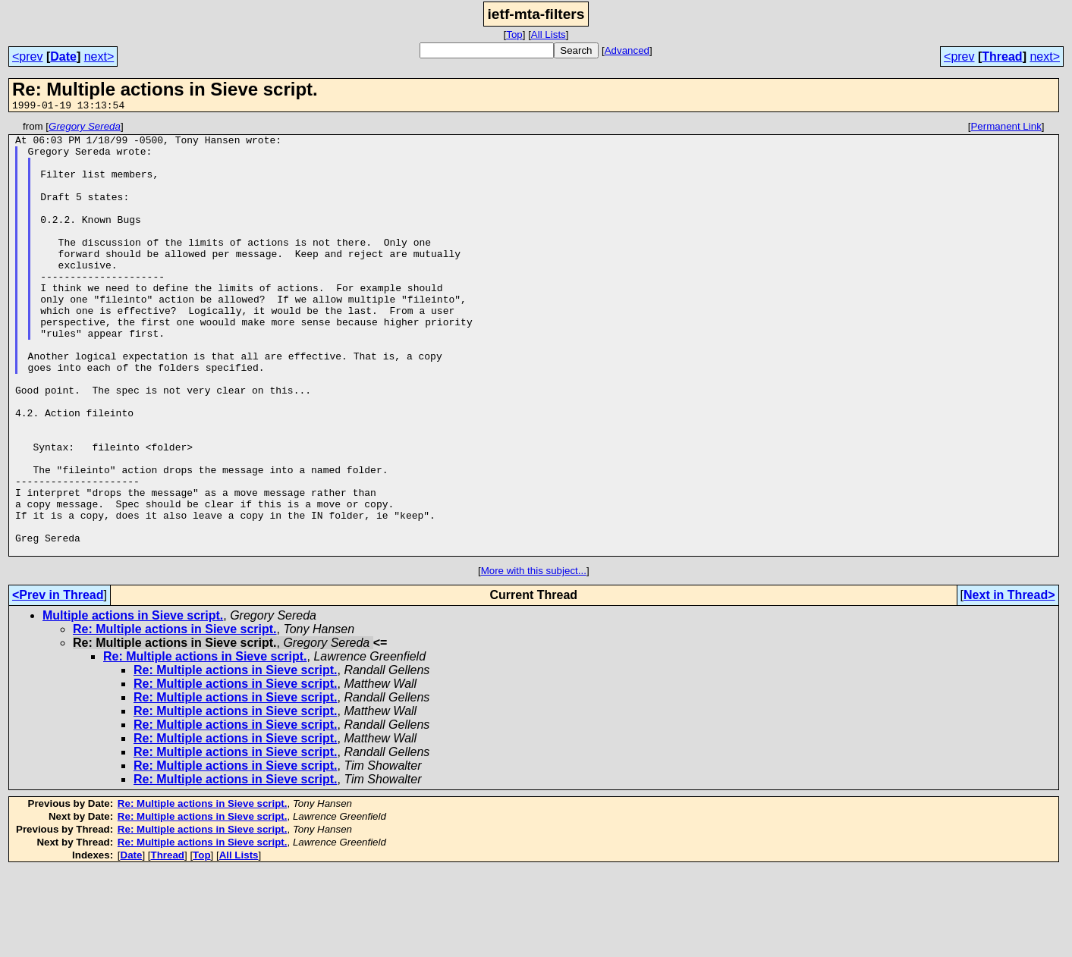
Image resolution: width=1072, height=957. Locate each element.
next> (99, 56)
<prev (27, 56)
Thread (1002, 56)
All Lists (548, 34)
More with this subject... (533, 657)
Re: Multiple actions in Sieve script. (175, 715)
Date (63, 56)
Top (514, 34)
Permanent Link (1005, 128)
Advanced (627, 50)
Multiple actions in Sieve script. (132, 701)
